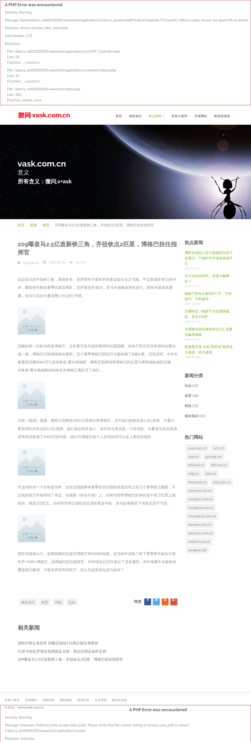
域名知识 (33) (195, 415)
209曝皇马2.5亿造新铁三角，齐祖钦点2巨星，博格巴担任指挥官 (70, 659)
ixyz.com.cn (222, 482)
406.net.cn (219, 465)
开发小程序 (179, 8)
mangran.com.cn (200, 499)
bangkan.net (197, 550)
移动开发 (83, 700)
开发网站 (200, 8)
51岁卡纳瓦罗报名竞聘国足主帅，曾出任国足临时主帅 (62, 651)
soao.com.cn (197, 448)
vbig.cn (193, 473)
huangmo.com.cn (201, 507)
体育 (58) (191, 395)
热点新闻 (156, 8)
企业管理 (101, 700)
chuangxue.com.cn (202, 516)
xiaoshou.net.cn (200, 490)
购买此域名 (222, 8)
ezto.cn (210, 473)
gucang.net (213, 456)
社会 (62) (191, 385)
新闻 (33, 225)
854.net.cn (196, 465)
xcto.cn (218, 448)
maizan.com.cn (199, 541)
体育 (45, 225)
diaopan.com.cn (200, 524)
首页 (119, 8)
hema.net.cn (197, 482)
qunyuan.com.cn (200, 533)
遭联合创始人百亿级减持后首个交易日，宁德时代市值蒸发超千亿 (209, 257)
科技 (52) (191, 405)
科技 (58, 602)
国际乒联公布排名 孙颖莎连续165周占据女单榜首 (58, 642)
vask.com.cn (31, 262)
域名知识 (135, 8)
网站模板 (66, 700)
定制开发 (48, 700)
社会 (71, 602)
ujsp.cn (193, 456)
